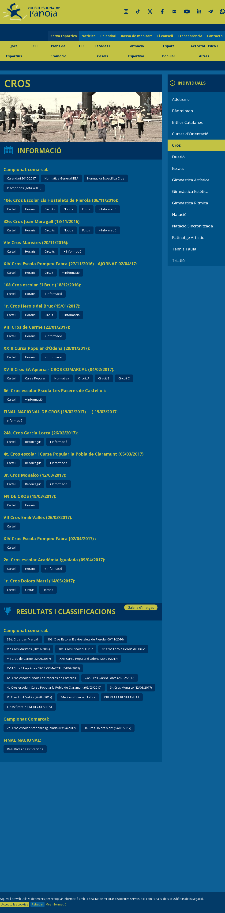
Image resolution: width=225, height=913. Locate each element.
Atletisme (181, 99)
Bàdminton (182, 110)
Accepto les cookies (14, 904)
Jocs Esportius (14, 51)
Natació (179, 214)
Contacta (215, 36)
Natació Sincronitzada (192, 226)
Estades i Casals (102, 51)
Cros (176, 145)
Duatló (178, 157)
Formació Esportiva (136, 51)
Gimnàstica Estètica (190, 191)
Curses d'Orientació (190, 134)
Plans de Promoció (58, 51)
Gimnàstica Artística (191, 180)
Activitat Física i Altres (204, 51)
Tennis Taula (184, 249)
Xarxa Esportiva (63, 36)
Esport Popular (168, 51)
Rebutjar (37, 904)
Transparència (190, 36)
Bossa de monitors (137, 36)
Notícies (89, 36)
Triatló (178, 260)
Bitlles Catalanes (187, 122)
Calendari (108, 36)
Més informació (56, 904)
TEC (81, 46)
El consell (165, 36)
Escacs (178, 168)
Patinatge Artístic (188, 237)
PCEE (34, 46)
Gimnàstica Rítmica (190, 203)
